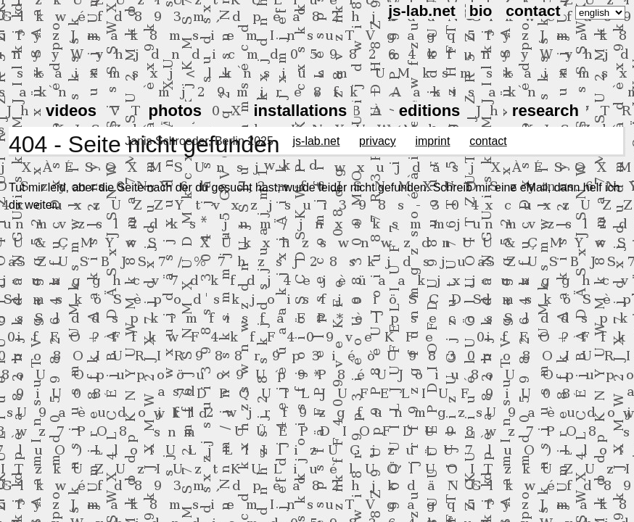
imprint (432, 141)
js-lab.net (422, 10)
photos (175, 111)
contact (533, 10)
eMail (534, 187)
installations (300, 111)
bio (481, 10)
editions (430, 111)
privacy (377, 141)
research (545, 111)
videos (71, 111)
